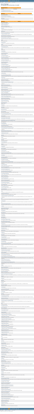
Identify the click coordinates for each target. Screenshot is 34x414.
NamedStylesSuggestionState (5, 219)
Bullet (2, 44)
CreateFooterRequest (4, 53)
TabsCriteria (3, 369)
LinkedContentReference (5, 193)
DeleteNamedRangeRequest (5, 91)
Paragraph (2, 234)
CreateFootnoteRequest (4, 57)
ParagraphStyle (3, 241)
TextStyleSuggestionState (5, 378)
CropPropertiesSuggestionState (6, 75)
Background (3, 31)
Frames (6, 2)
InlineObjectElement (4, 157)
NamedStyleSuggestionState (5, 221)
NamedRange (3, 210)
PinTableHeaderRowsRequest (5, 250)
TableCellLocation (4, 345)
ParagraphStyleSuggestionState (6, 243)
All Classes (13, 2)
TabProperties (3, 367)
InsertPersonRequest (4, 175)
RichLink (2, 282)
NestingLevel (3, 223)
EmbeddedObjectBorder (5, 125)
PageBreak (3, 232)
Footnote (2, 139)
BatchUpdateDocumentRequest (6, 35)
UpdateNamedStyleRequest (5, 387)
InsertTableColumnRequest (5, 182)
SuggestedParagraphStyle (5, 325)
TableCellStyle (3, 347)
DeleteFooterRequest (4, 87)
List (1, 198)
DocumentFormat (4, 109)
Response (2, 278)
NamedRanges (3, 212)
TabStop (2, 371)
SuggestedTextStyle (4, 334)
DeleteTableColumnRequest (5, 98)
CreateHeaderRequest (4, 62)
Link (2, 191)
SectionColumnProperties (5, 289)
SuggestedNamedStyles (5, 323)
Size (2, 303)
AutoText (2, 28)
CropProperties (3, 73)
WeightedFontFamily (4, 402)
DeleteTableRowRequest (5, 100)
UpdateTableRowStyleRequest (5, 398)
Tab (1, 336)
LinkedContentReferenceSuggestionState (7, 195)
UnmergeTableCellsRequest (5, 380)
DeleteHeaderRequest (4, 89)
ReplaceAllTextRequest (4, 267)
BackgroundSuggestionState (5, 33)
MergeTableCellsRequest (5, 208)
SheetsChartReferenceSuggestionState (7, 300)
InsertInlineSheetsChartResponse (6, 171)
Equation (2, 135)
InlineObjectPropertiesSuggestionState (7, 161)
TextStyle (2, 376)
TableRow (2, 358)
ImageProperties (3, 150)
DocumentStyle (3, 111)
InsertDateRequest (4, 164)
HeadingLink (3, 146)
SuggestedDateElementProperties (6, 314)
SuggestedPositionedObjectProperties (7, 327)
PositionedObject (3, 252)
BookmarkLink (3, 42)
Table (2, 338)
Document (2, 18)
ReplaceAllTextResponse (5, 269)
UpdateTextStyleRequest (5, 400)
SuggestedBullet (3, 312)
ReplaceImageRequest (4, 271)
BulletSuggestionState (4, 46)
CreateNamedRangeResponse (5, 68)
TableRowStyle (3, 360)
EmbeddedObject (3, 123)
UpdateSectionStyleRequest (5, 391)
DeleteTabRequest (4, 102)
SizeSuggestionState (4, 305)
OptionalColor (3, 230)
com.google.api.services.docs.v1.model (14, 7)
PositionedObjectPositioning (5, 254)
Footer (2, 137)
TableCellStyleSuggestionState (6, 349)
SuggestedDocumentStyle (5, 316)
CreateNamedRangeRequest (5, 66)
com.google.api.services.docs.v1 (6, 10)
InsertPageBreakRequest (5, 173)
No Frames (8, 2)
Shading (2, 293)
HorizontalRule (3, 148)
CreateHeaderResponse (4, 64)
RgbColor (2, 280)
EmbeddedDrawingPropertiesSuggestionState (8, 120)
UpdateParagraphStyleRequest (6, 389)
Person (2, 245)
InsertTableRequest (4, 184)
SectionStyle (3, 291)
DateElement (3, 77)
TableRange (3, 356)
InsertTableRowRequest (4, 186)
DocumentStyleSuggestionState (6, 113)
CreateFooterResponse (4, 55)
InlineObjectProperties (4, 159)
